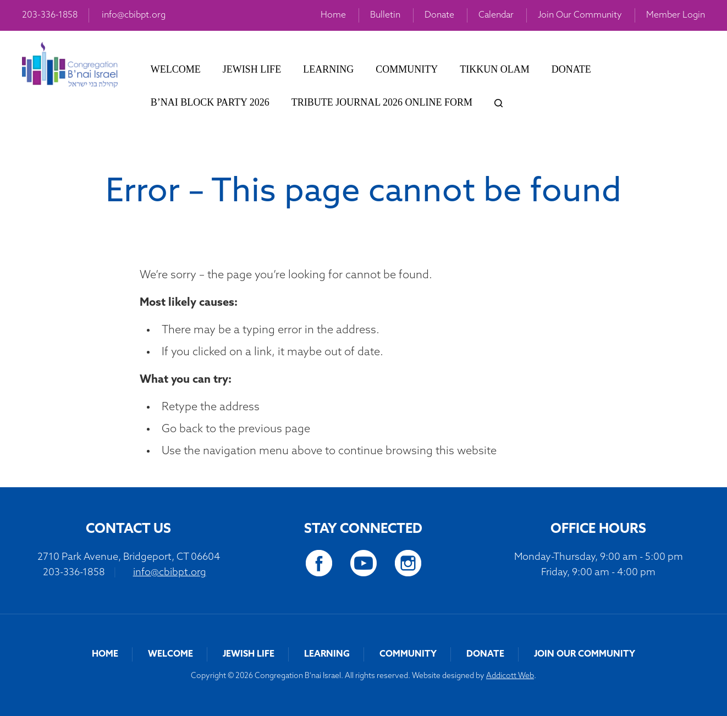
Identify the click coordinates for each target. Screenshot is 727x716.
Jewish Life (252, 69)
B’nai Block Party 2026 (210, 102)
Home (333, 15)
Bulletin (385, 15)
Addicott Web (510, 676)
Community (407, 69)
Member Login (675, 15)
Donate (439, 15)
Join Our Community (580, 15)
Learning (328, 69)
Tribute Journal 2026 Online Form (381, 102)
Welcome (176, 69)
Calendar (496, 15)
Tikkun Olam (494, 69)
